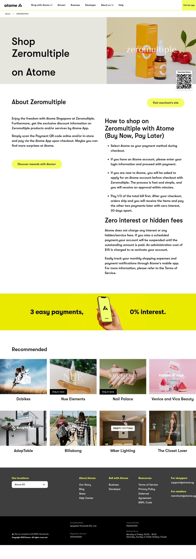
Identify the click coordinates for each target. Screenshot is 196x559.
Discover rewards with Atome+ (37, 164)
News (82, 493)
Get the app (189, 5)
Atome (7, 14)
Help (121, 5)
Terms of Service (148, 484)
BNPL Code (145, 502)
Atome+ (62, 5)
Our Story (85, 484)
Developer (90, 5)
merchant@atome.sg (183, 495)
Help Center (86, 498)
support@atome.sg (182, 482)
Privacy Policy (146, 489)
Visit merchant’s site (165, 102)
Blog (81, 489)
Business (75, 5)
